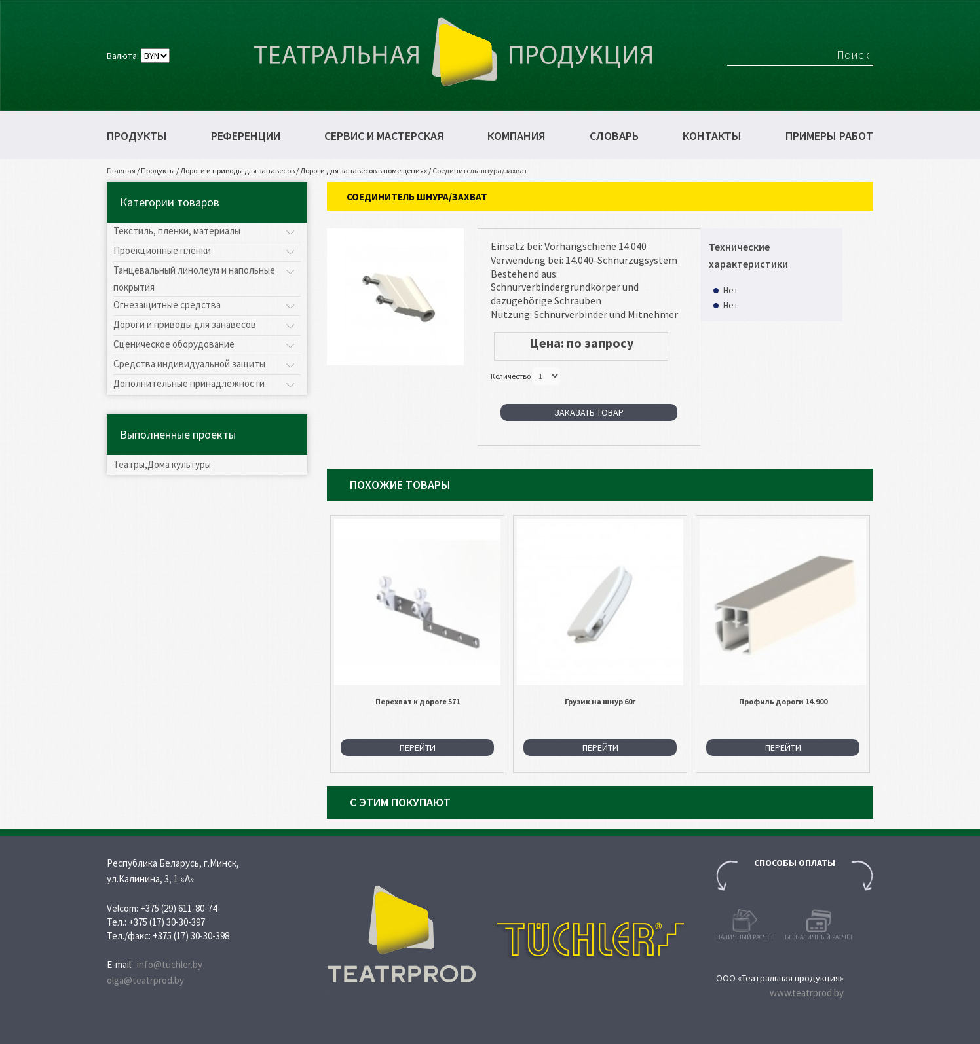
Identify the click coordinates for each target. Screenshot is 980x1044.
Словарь (614, 136)
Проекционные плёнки (162, 250)
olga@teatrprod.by (145, 980)
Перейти (418, 747)
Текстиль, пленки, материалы (176, 231)
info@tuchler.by (169, 964)
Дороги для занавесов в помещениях (363, 170)
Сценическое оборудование (174, 344)
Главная (121, 170)
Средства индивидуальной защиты (189, 363)
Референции (245, 136)
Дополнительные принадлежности (189, 383)
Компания (516, 136)
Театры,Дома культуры (162, 464)
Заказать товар (589, 412)
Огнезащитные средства (167, 304)
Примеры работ (829, 136)
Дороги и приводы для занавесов (237, 170)
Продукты (137, 136)
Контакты (712, 136)
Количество (511, 375)
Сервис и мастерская (384, 136)
